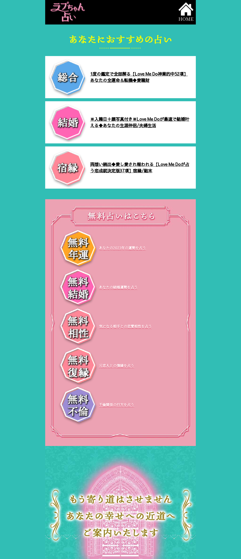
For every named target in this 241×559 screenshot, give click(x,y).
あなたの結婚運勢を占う (118, 287)
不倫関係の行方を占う (116, 404)
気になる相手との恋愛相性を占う (125, 326)
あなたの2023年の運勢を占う (122, 247)
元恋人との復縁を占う (116, 365)
